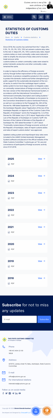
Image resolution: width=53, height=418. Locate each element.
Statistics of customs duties (17, 40)
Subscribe (44, 319)
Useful (16, 37)
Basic (8, 37)
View (41, 159)
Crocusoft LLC (26, 412)
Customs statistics (31, 37)
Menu (8, 17)
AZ (41, 17)
